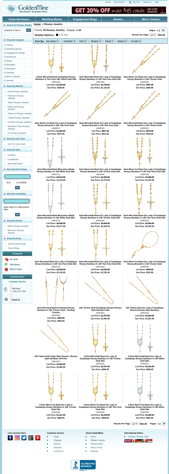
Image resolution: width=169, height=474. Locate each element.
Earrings (10, 72)
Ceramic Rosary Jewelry (19, 122)
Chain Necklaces (18, 19)
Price (81, 41)
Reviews (94, 41)
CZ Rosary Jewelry (17, 133)
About (93, 437)
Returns (57, 444)
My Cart (136, 2)
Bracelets (10, 64)
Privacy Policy (97, 444)
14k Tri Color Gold (16, 144)
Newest (121, 41)
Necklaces (11, 57)
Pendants (10, 68)
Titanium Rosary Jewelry (20, 113)
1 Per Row (63, 35)
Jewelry (118, 19)
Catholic (12, 155)
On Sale (14, 259)
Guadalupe (13, 159)
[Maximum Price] (24, 182)
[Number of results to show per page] (153, 34)
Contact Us (58, 451)
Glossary (57, 447)
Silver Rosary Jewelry (18, 102)
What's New (16, 269)
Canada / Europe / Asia (138, 437)
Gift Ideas (15, 264)
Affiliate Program (98, 440)
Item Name (51, 41)
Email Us (16, 299)
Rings (9, 60)
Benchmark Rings (17, 244)
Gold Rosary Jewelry (18, 91)
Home (108, 2)
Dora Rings (13, 248)
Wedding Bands (52, 19)
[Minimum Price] (12, 182)
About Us (147, 2)
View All (161, 35)
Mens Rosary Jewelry (18, 226)
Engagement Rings (85, 19)
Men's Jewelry (151, 19)
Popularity (68, 41)
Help (157, 2)
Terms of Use (96, 447)
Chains (9, 45)
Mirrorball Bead (15, 163)
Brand (108, 41)
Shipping (57, 440)
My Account (119, 2)
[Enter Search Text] (14, 30)
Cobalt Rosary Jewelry (19, 118)
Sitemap (94, 451)
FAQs (56, 437)
